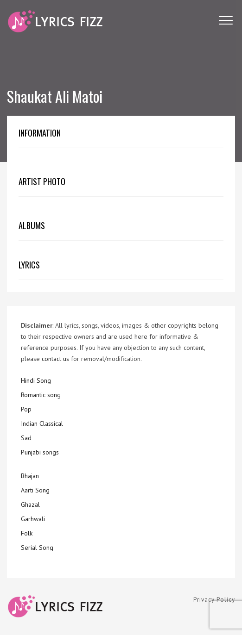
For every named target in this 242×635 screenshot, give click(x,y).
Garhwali (33, 519)
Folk (26, 533)
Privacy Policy (214, 600)
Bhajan (30, 476)
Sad (26, 438)
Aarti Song (35, 490)
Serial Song (37, 547)
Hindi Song (36, 380)
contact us (55, 359)
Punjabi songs (40, 452)
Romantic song (41, 395)
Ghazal (30, 504)
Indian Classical (42, 423)
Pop (26, 409)
